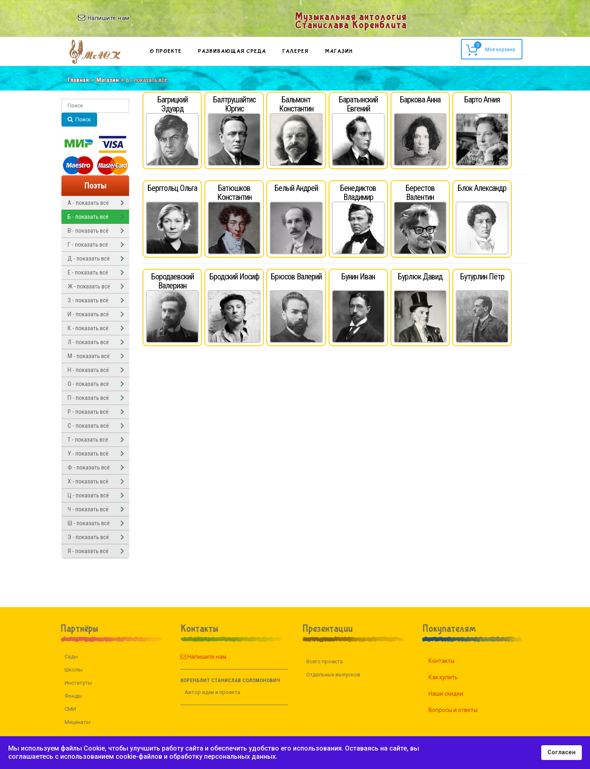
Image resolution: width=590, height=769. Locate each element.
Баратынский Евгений (358, 104)
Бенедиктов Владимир (358, 192)
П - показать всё (88, 398)
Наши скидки (455, 693)
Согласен (561, 752)
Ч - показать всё (88, 509)
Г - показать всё (88, 244)
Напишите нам (193, 656)
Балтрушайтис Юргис (234, 104)
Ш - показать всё (89, 523)
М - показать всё (89, 356)
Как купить (452, 677)
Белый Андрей (296, 188)
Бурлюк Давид (420, 276)
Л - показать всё (88, 342)
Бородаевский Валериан (172, 281)
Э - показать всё (88, 537)
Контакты (451, 661)
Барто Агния (482, 99)
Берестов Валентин (420, 192)
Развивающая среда (232, 51)
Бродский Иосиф (234, 276)
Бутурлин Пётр (482, 276)
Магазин (339, 51)
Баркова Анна (420, 99)
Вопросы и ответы (462, 710)
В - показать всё (88, 230)
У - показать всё (88, 453)
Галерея (295, 51)
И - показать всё (88, 314)
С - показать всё (88, 425)
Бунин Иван (358, 276)
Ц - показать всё (88, 495)
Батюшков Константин (234, 192)
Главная (78, 80)
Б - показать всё (88, 216)
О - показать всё (88, 384)
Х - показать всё (88, 481)
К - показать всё (88, 328)
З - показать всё (88, 300)
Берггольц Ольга (172, 188)
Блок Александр (482, 188)
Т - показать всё (88, 439)
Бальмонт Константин (296, 104)
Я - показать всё (88, 551)
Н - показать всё (88, 370)
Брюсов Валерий (296, 276)
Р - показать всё (88, 411)
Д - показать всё (89, 258)
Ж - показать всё (89, 286)
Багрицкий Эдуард (172, 104)
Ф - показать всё (89, 467)
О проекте (166, 51)
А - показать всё (88, 202)
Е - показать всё (88, 272)
